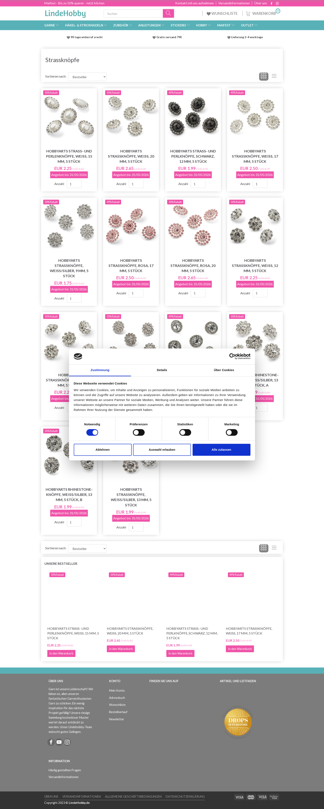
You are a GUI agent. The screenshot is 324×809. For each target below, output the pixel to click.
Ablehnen (102, 449)
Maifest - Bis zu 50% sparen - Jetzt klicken (74, 3)
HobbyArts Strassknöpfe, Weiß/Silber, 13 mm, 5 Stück (131, 497)
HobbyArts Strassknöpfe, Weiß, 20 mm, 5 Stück (131, 156)
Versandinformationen (234, 3)
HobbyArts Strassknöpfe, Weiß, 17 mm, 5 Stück (255, 156)
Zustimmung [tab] (100, 370)
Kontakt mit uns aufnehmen (194, 3)
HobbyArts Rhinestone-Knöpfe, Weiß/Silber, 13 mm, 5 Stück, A (255, 380)
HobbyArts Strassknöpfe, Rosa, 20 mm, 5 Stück (193, 265)
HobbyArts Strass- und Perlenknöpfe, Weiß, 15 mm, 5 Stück (69, 156)
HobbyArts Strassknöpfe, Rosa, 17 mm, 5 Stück (131, 265)
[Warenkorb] (263, 13)
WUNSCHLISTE (222, 13)
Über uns (260, 3)
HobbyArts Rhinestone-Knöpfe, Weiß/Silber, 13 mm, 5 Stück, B (69, 494)
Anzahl (59, 184)
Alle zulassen (221, 449)
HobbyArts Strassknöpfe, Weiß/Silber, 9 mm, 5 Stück (69, 268)
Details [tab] (162, 370)
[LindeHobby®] (65, 12)
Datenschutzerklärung (185, 796)
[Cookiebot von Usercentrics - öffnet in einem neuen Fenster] (232, 356)
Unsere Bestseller (60, 563)
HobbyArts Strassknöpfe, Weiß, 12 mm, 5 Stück (255, 265)
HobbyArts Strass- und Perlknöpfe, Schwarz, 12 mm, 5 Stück (193, 156)
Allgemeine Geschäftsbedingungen (133, 796)
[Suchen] (168, 13)
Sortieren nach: (55, 76)
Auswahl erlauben (162, 449)
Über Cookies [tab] (224, 370)
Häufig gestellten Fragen (65, 770)
